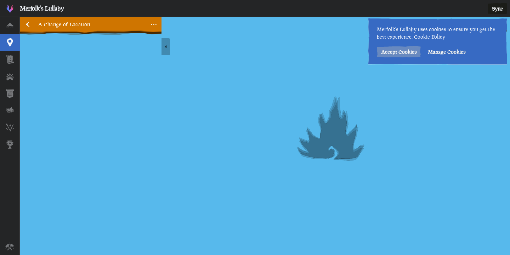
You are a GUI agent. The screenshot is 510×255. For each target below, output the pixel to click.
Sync (497, 8)
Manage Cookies (446, 52)
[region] (265, 136)
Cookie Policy (429, 36)
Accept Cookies (398, 52)
